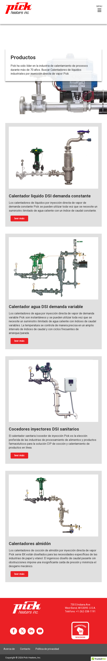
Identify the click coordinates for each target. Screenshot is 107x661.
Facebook (13, 631)
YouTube (39, 631)
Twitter (22, 631)
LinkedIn (31, 631)
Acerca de (9, 649)
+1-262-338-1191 (86, 611)
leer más (19, 218)
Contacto (25, 649)
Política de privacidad (47, 649)
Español (8, 20)
